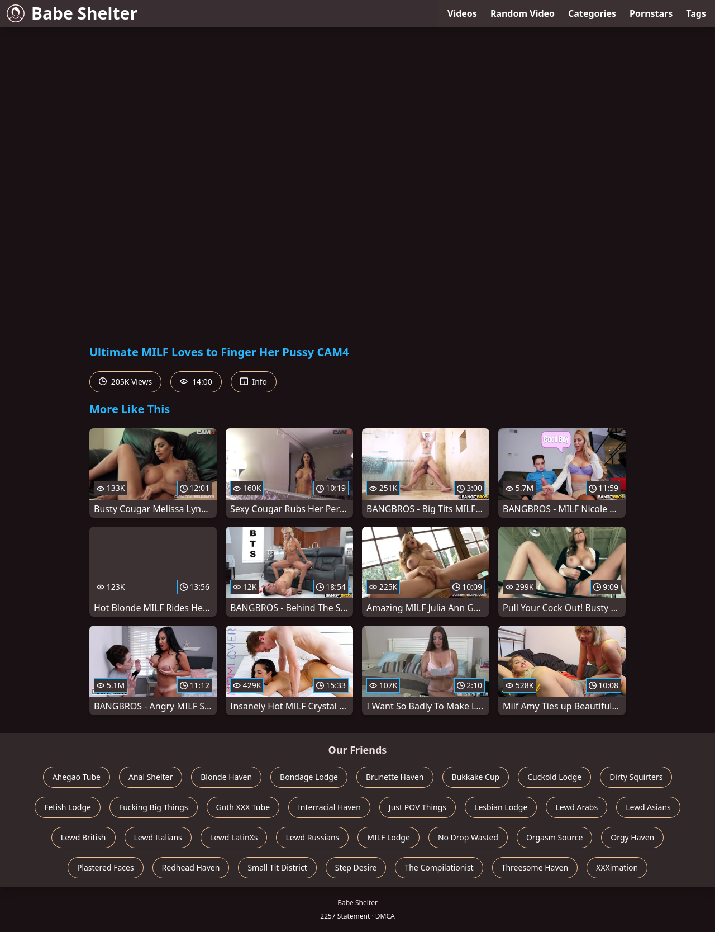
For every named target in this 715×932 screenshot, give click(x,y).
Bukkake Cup (476, 777)
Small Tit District (277, 867)
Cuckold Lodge (554, 777)
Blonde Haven (226, 777)
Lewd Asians (648, 807)
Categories (592, 13)
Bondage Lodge (309, 777)
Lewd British (83, 837)
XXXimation (617, 867)
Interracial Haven (329, 807)
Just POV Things (417, 807)
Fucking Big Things (153, 807)
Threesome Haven (535, 867)
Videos (462, 13)
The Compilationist (438, 867)
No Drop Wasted (468, 837)
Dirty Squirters (635, 777)
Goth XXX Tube (243, 807)
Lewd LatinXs (234, 837)
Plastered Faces (105, 867)
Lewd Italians (158, 837)
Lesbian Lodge (500, 807)
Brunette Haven (395, 777)
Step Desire (356, 867)
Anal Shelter (150, 777)
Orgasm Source (554, 837)
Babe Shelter (72, 13)
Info (253, 381)
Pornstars (651, 13)
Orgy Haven (632, 837)
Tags (696, 13)
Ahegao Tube (77, 777)
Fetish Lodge (67, 807)
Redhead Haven (191, 867)
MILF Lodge (388, 837)
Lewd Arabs (576, 807)
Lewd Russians (312, 837)
